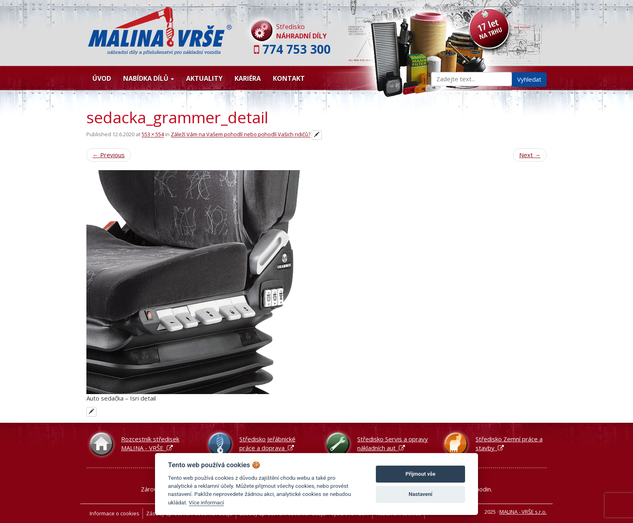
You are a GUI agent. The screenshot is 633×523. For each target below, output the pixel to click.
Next (530, 155)
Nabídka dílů (148, 78)
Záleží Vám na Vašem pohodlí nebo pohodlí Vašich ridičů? (240, 134)
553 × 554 (153, 134)
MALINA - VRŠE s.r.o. (523, 511)
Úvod (101, 78)
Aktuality (204, 78)
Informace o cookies (114, 513)
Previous (108, 155)
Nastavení (420, 494)
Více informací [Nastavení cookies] (206, 502)
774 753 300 (296, 49)
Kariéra (248, 78)
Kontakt (289, 78)
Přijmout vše (421, 474)
